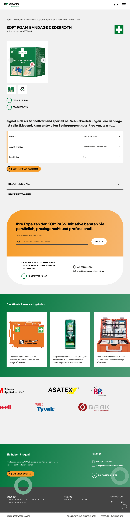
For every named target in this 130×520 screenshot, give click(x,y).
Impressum (104, 516)
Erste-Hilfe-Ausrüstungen (38, 20)
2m (84, 157)
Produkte (18, 20)
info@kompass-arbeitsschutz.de (90, 271)
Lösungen (11, 497)
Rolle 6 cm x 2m (90, 136)
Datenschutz (117, 516)
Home (9, 20)
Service (68, 497)
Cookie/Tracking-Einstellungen (81, 516)
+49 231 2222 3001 (85, 267)
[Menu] (124, 4)
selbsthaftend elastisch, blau (95, 147)
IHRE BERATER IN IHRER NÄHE (29, 236)
